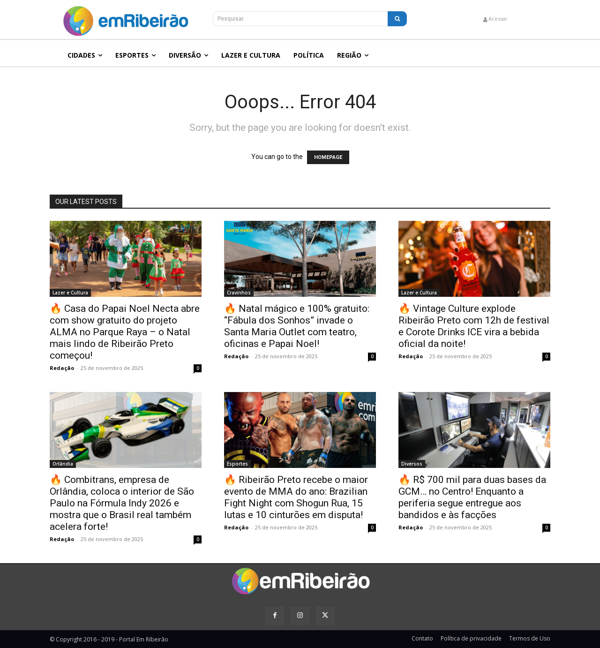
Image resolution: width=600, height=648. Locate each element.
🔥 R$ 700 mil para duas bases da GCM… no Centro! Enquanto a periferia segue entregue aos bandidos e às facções (472, 497)
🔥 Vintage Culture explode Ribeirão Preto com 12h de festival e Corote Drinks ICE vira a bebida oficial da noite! (473, 326)
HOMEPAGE (328, 157)
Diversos (411, 463)
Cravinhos (239, 292)
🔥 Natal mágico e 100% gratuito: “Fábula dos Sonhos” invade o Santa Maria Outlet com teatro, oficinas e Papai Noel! (296, 326)
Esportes (237, 463)
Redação (62, 367)
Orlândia (62, 463)
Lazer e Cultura (70, 292)
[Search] (397, 18)
